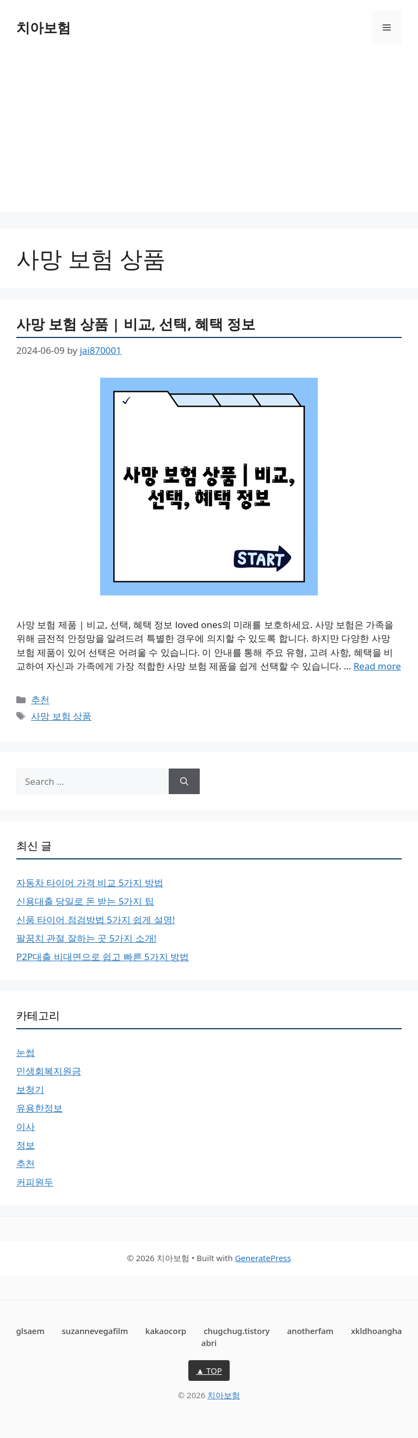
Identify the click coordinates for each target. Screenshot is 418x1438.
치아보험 (43, 27)
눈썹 (25, 1052)
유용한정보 (39, 1108)
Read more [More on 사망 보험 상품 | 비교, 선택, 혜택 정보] (377, 666)
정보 (25, 1145)
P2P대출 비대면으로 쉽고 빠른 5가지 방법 (102, 956)
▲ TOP (209, 1370)
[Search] (184, 782)
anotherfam (310, 1330)
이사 (25, 1126)
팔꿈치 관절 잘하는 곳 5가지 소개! (86, 938)
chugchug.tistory (236, 1330)
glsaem (30, 1330)
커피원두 (34, 1182)
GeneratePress (263, 1257)
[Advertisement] (209, 136)
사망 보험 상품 (61, 716)
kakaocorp (165, 1330)
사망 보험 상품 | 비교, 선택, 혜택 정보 (135, 324)
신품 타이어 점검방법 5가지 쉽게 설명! (95, 919)
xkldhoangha (376, 1330)
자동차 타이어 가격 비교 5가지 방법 (89, 882)
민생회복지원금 (48, 1071)
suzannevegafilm (95, 1330)
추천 (40, 699)
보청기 (30, 1089)
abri (209, 1342)
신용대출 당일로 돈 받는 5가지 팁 (85, 901)
